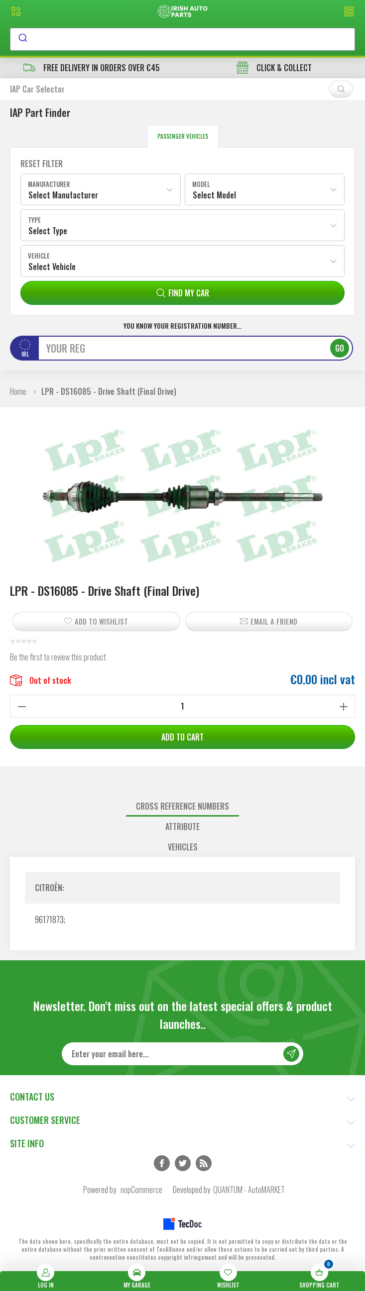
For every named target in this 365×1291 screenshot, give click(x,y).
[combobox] (182, 39)
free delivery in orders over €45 (91, 68)
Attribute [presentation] (182, 826)
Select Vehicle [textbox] (52, 267)
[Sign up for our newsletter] (182, 1053)
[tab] (182, 806)
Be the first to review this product (58, 657)
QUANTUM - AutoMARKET (249, 1190)
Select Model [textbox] (214, 195)
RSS (204, 1163)
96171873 (49, 919)
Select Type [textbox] (47, 231)
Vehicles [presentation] (183, 847)
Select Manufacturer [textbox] (63, 195)
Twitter (183, 1163)
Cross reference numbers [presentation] (182, 806)
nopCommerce (141, 1190)
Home (18, 391)
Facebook (162, 1163)
